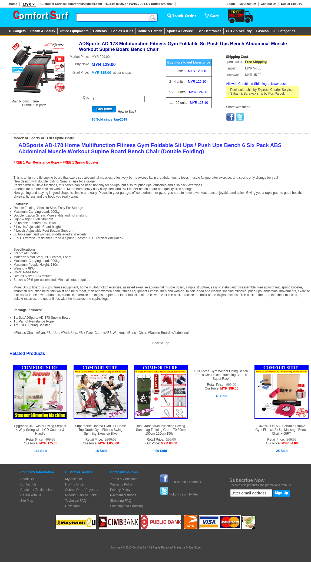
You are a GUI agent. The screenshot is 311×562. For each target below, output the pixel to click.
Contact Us (268, 3)
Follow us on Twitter (183, 494)
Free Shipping (256, 62)
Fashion (262, 31)
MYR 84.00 (290, 443)
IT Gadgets (17, 31)
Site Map (26, 501)
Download (72, 506)
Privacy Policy (120, 490)
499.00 (50, 439)
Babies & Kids (122, 31)
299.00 (171, 439)
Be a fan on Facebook (185, 482)
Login (231, 3)
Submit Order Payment (81, 490)
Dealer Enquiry (291, 3)
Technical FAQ (75, 501)
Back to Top (160, 343)
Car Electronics (209, 31)
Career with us (30, 495)
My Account (247, 3)
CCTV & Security (239, 31)
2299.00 (110, 439)
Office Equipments (74, 31)
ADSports (39, 105)
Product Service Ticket (81, 495)
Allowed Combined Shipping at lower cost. (256, 84)
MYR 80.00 (169, 443)
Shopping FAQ (120, 501)
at (122, 73)
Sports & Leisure (180, 31)
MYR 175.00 (48, 443)
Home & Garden (150, 31)
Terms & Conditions (124, 479)
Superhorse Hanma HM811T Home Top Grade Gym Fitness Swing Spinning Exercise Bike (100, 429)
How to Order (74, 484)
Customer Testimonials (36, 490)
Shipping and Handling (126, 506)
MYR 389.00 (229, 388)
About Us (27, 479)
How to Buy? (127, 112)
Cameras (100, 31)
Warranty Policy (121, 484)
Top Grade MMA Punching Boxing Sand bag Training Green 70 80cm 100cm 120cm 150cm (161, 429)
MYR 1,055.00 (108, 443)
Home (13, 3)
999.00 (231, 385)
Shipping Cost (237, 57)
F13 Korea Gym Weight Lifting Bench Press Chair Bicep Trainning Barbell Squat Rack (221, 375)
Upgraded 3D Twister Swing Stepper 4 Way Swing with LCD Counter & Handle (40, 429)
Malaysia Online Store (187, 547)
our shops (124, 73)
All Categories (284, 31)
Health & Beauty (42, 31)
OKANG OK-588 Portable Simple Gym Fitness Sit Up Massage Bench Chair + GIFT (281, 429)
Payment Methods (123, 495)
